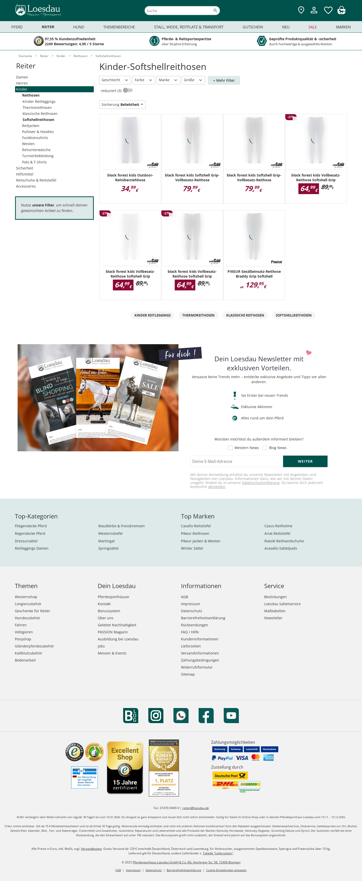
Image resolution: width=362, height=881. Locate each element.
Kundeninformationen (199, 639)
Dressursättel (26, 541)
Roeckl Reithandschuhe (284, 541)
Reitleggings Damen (32, 548)
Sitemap (188, 674)
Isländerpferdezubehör (34, 646)
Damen (22, 77)
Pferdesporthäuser (113, 596)
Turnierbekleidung (38, 155)
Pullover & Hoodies (38, 131)
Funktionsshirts (35, 137)
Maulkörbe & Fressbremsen (121, 525)
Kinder (21, 89)
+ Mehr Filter (224, 80)
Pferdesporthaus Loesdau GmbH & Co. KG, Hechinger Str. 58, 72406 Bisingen (187, 862)
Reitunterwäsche (36, 149)
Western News (247, 448)
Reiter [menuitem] (48, 26)
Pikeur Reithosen (195, 533)
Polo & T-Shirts (34, 162)
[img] (341, 12)
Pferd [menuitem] (17, 26)
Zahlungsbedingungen (200, 660)
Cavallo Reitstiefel (196, 525)
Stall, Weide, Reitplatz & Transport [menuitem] (188, 26)
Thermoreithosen (37, 107)
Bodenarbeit (25, 660)
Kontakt (104, 603)
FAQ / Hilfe (190, 632)
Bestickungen (275, 596)
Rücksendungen (194, 625)
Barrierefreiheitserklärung (203, 617)
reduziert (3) (111, 90)
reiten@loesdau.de (196, 808)
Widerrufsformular (197, 667)
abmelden (216, 486)
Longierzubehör (28, 603)
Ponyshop (23, 639)
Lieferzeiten (191, 646)
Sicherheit (24, 168)
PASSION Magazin (113, 632)
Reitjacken (30, 125)
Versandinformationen (200, 653)
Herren (22, 83)
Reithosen (30, 95)
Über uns (105, 617)
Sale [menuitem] (312, 26)
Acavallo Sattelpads (280, 548)
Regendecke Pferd (30, 533)
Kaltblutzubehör (28, 653)
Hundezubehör (27, 617)
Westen (28, 143)
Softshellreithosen (38, 119)
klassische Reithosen (40, 113)
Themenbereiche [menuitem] (119, 26)
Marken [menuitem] (343, 26)
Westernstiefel (110, 533)
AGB (184, 596)
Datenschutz (191, 610)
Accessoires (26, 186)
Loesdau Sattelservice (282, 603)
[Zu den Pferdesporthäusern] (301, 10)
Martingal (106, 541)
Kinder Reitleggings (39, 101)
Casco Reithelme (278, 525)
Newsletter (273, 617)
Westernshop (26, 596)
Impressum (190, 603)
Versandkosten (91, 849)
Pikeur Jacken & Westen (200, 541)
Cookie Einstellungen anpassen (226, 870)
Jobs (101, 646)
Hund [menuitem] (78, 26)
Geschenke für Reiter (32, 610)
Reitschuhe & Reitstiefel (36, 180)
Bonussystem (109, 610)
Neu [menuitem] (286, 26)
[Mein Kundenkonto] (314, 14)
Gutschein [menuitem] (253, 26)
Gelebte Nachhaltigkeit (117, 625)
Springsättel (108, 548)
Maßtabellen (275, 610)
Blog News (278, 448)
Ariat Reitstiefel (277, 533)
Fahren (21, 625)
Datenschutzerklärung (261, 482)
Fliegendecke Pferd (31, 525)
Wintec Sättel (192, 548)
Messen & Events (112, 653)
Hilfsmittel (24, 174)
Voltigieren (24, 632)
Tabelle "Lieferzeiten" (218, 853)
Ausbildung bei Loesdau (118, 639)
